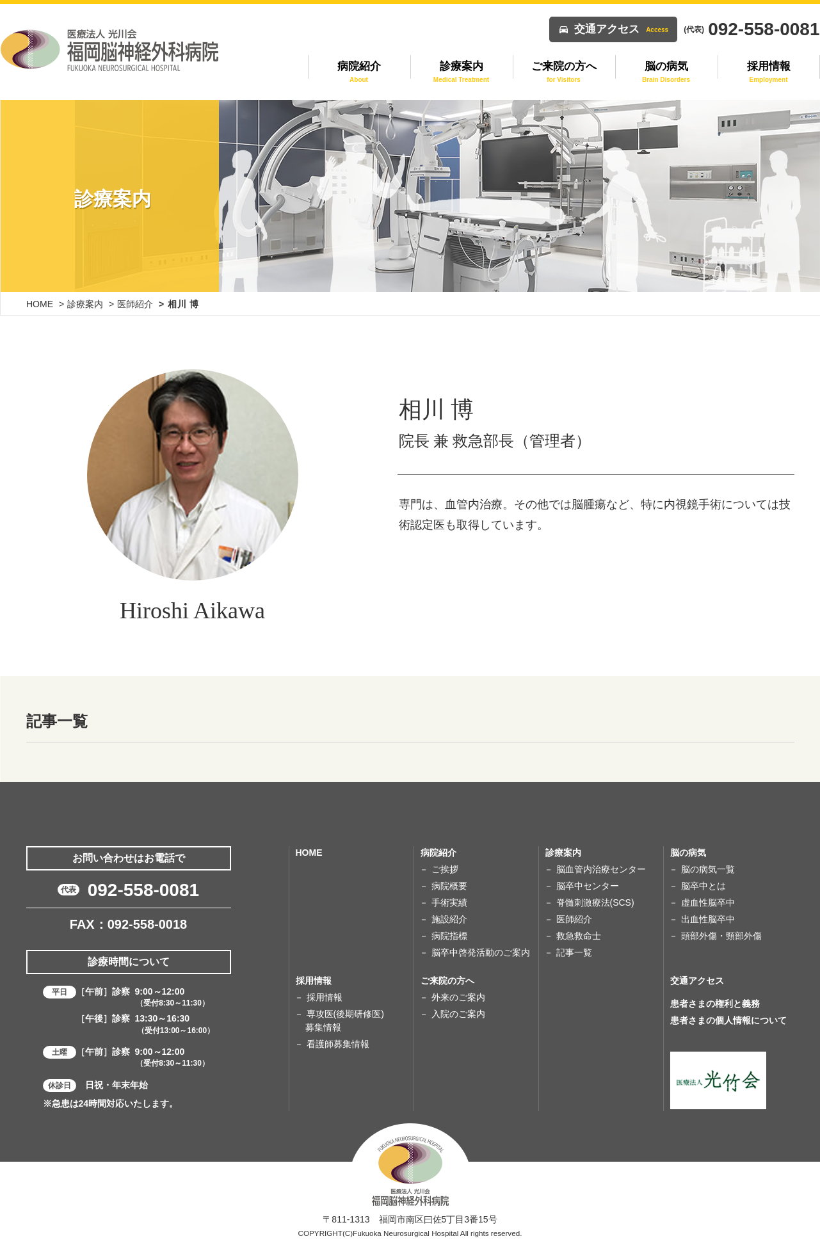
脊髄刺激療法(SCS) (595, 902)
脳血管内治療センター (601, 869)
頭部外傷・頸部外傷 (721, 936)
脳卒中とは (703, 886)
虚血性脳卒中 (708, 902)
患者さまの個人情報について (728, 1020)
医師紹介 (135, 304)
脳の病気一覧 (708, 869)
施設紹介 (449, 919)
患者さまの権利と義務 (715, 1003)
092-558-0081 (143, 890)
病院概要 (449, 886)
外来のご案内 (458, 997)
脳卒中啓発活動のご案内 (480, 952)
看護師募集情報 (338, 1044)
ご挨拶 (444, 869)
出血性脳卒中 (708, 919)
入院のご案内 (458, 1014)
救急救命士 (578, 936)
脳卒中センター (587, 886)
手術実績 (449, 902)
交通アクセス (621, 29)
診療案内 (85, 304)
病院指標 (449, 936)
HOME (39, 304)
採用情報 (324, 997)
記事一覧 (574, 952)
